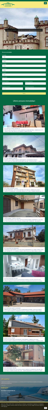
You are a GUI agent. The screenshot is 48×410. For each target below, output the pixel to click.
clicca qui (5, 406)
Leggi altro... (3, 385)
